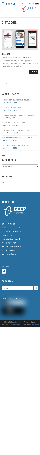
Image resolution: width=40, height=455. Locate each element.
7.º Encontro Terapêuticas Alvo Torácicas (18, 115)
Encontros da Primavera (11, 107)
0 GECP (4, 57)
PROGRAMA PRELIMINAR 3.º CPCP (13, 123)
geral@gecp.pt (11, 243)
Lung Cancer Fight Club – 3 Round (15, 145)
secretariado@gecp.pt (13, 246)
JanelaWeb (35, 325)
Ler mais (34, 72)
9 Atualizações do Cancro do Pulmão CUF (18, 130)
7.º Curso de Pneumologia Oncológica (16, 100)
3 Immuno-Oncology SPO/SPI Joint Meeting (19, 138)
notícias (28, 57)
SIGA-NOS (6, 54)
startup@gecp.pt (11, 254)
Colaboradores (16, 325)
